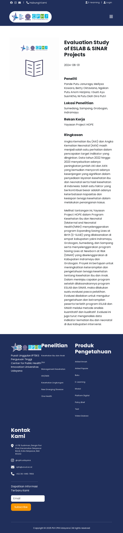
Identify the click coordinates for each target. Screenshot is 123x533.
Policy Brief (80, 402)
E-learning (92, 2)
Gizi (43, 362)
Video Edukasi (81, 415)
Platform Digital (82, 395)
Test (77, 409)
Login (108, 2)
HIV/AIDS (45, 376)
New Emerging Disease (52, 389)
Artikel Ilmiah (81, 361)
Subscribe (21, 507)
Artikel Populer (81, 368)
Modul (78, 388)
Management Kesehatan (53, 369)
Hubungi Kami (36, 2)
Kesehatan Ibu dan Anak (53, 355)
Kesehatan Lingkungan (52, 382)
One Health (46, 396)
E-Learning (80, 382)
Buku (77, 375)
